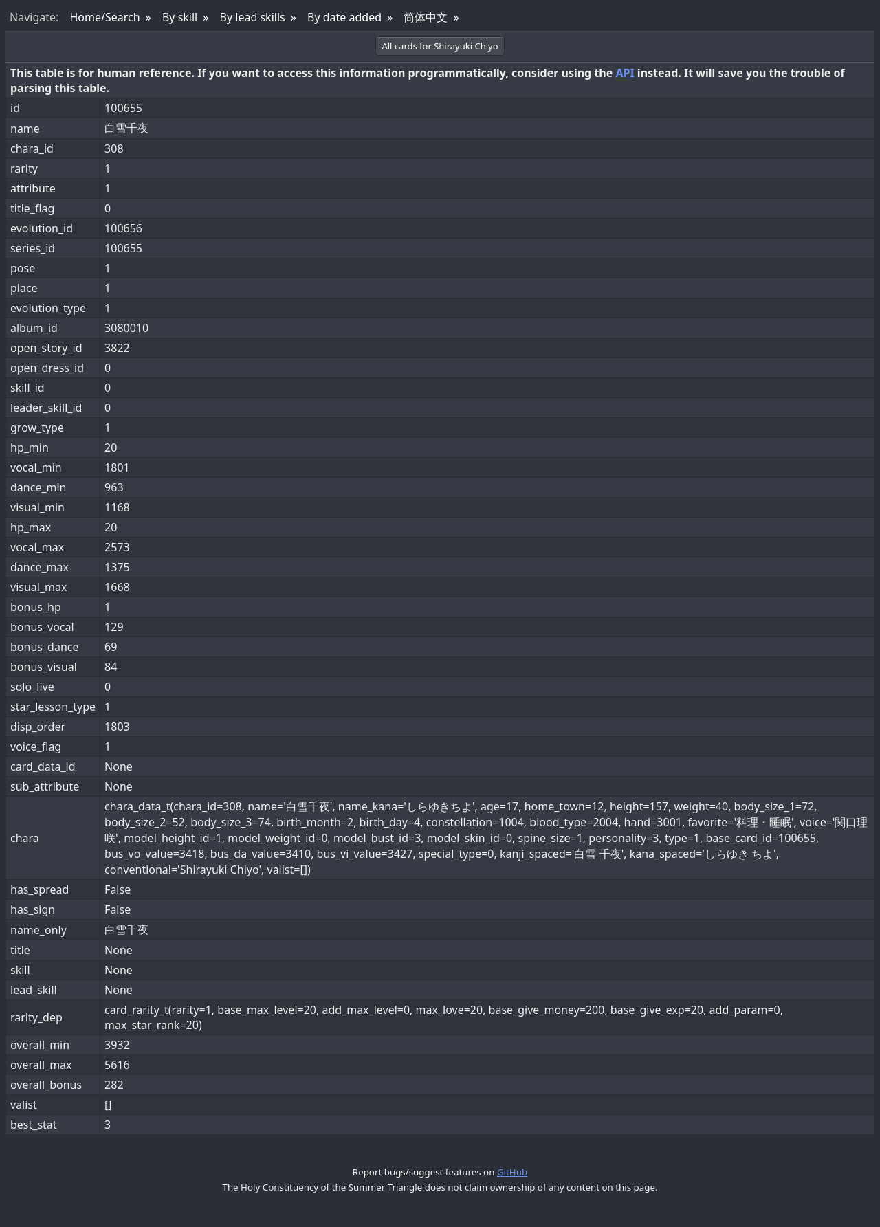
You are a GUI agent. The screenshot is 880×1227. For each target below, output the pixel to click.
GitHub (512, 1172)
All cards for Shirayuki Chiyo (440, 46)
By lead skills (252, 17)
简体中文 (426, 17)
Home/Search (104, 17)
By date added (344, 17)
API (624, 72)
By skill (179, 17)
